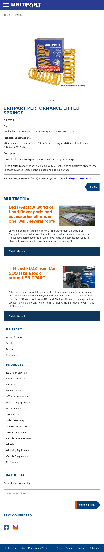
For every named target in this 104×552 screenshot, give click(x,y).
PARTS (19, 15)
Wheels (10, 444)
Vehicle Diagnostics (17, 456)
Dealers (10, 349)
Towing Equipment (16, 432)
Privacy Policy (64, 548)
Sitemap (94, 548)
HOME (7, 15)
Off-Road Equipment (17, 396)
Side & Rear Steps (16, 420)
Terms (81, 548)
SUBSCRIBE (87, 505)
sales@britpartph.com (79, 178)
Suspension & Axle (16, 426)
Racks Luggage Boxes (18, 402)
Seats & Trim (13, 414)
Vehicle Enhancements (18, 438)
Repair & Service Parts (18, 408)
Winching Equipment (17, 450)
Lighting (10, 384)
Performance (13, 462)
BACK (93, 187)
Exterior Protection (16, 372)
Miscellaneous (14, 390)
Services (10, 343)
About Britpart (14, 337)
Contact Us (12, 355)
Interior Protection (16, 378)
